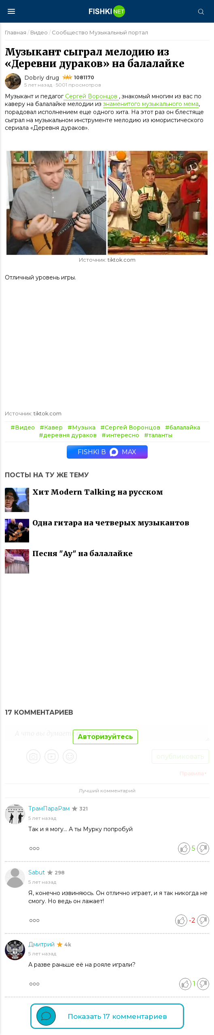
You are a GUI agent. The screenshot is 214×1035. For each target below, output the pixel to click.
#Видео (23, 427)
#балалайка (182, 427)
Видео (39, 32)
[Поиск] (200, 11)
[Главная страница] (107, 11)
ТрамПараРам (49, 808)
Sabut (37, 872)
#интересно (120, 435)
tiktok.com (122, 260)
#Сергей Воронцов (130, 427)
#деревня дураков (68, 435)
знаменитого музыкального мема (151, 104)
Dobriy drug (41, 77)
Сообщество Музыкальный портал (100, 32)
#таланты (158, 435)
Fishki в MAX (107, 452)
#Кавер (51, 427)
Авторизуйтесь (105, 737)
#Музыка (81, 427)
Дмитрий (42, 944)
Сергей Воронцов (91, 96)
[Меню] (11, 11)
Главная (15, 32)
